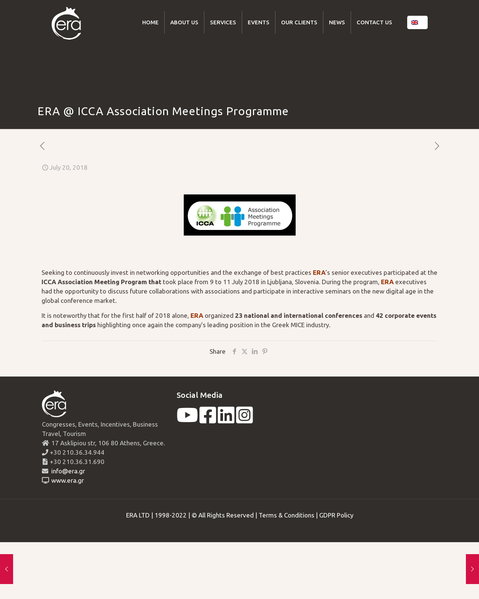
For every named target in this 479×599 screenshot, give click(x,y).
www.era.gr (66, 480)
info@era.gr (67, 470)
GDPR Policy (336, 515)
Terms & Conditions (286, 515)
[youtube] (187, 419)
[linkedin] (226, 419)
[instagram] (244, 419)
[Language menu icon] (417, 22)
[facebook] (207, 419)
